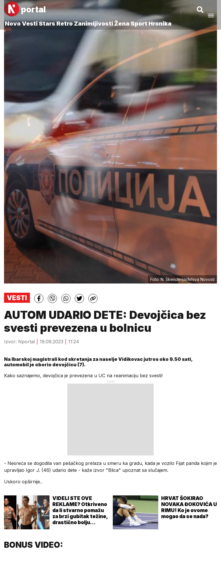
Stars (47, 23)
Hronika (160, 23)
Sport (139, 23)
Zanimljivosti (93, 23)
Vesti (30, 23)
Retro (64, 23)
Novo (13, 23)
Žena (121, 23)
